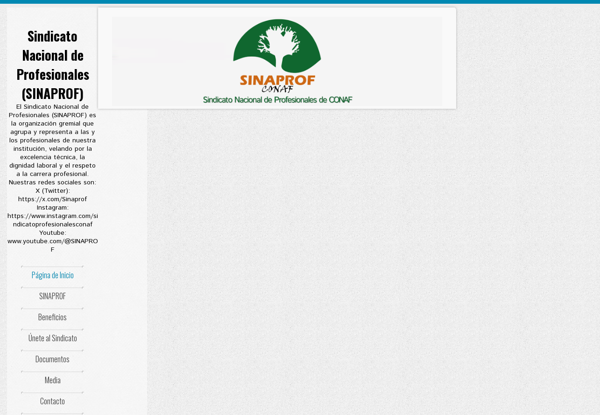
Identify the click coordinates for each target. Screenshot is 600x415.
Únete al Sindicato (52, 338)
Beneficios (52, 317)
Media (53, 380)
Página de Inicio (53, 275)
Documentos (52, 359)
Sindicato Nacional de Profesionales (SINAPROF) (52, 64)
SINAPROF (52, 296)
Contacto (52, 401)
